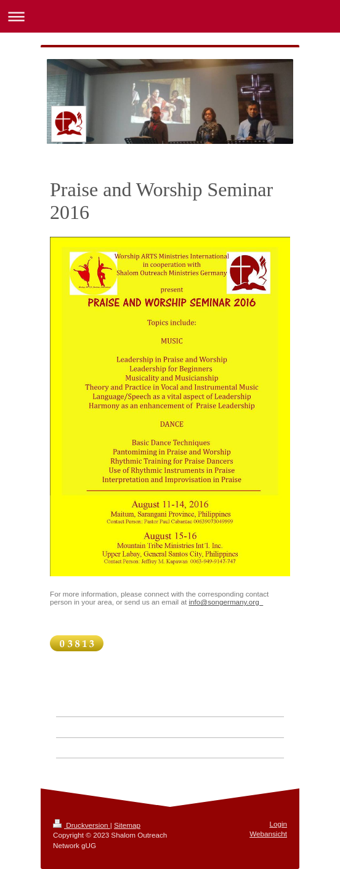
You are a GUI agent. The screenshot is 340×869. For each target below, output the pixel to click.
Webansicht (268, 834)
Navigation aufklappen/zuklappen (170, 16)
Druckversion (81, 825)
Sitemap (127, 825)
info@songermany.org (225, 602)
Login (278, 824)
